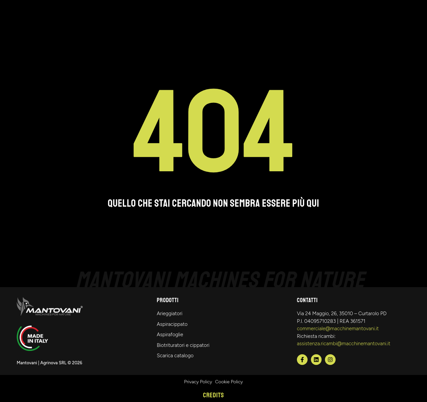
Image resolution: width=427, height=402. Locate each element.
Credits (213, 395)
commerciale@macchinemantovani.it (338, 329)
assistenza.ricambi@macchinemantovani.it (343, 344)
